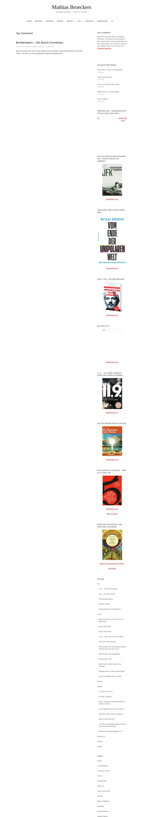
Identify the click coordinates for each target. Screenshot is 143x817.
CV (112, 21)
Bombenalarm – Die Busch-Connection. (40, 42)
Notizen (49, 21)
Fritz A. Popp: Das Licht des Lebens (111, 511)
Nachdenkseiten (103, 686)
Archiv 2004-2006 (105, 506)
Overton (100, 696)
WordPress (64, 809)
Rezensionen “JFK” (105, 534)
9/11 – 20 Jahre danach (107, 469)
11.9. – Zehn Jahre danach (108, 464)
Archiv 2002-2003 (105, 501)
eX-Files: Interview (105, 571)
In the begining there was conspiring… (112, 584)
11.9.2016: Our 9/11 (106, 566)
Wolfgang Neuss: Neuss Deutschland (112, 546)
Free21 (99, 651)
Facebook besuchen (104, 48)
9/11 (79, 21)
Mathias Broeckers (71, 7)
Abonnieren (106, 748)
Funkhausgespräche (106, 474)
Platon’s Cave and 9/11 (107, 594)
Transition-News (103, 706)
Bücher (38, 21)
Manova (100, 671)
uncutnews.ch (102, 711)
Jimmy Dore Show (103, 666)
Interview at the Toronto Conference (111, 589)
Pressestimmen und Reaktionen (110, 484)
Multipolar (100, 681)
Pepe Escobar (102, 701)
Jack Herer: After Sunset (107, 516)
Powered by (57, 809)
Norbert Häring (102, 691)
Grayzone (100, 661)
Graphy (76, 809)
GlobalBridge (101, 656)
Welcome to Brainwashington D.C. (111, 606)
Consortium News (103, 646)
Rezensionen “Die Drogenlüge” (109, 529)
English (89, 21)
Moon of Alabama (103, 676)
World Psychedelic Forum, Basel (110, 551)
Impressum (102, 21)
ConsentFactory (102, 641)
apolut (99, 636)
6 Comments (50, 46)
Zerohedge (101, 716)
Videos (60, 21)
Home (29, 21)
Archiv (70, 21)
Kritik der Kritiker (104, 479)
